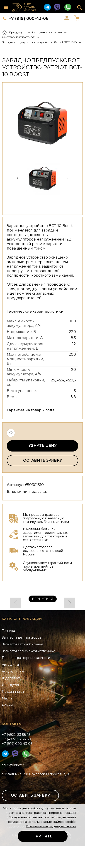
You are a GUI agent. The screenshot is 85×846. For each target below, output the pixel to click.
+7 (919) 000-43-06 (29, 18)
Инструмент (12, 685)
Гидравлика (11, 678)
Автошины (10, 665)
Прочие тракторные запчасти (26, 658)
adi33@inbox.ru (14, 765)
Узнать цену (43, 445)
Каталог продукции (22, 619)
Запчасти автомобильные (22, 644)
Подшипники (13, 692)
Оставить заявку (42, 460)
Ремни (7, 705)
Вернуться (42, 599)
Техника (8, 631)
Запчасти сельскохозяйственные (28, 651)
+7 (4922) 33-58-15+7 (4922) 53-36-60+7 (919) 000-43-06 (17, 739)
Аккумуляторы (13, 671)
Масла (7, 698)
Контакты (12, 724)
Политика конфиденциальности (51, 826)
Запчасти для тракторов (21, 637)
